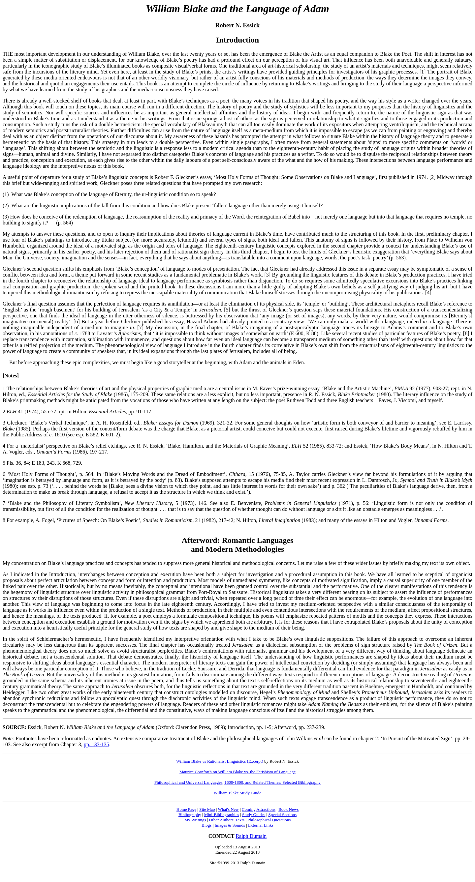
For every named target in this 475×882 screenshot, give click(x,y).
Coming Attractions (258, 809)
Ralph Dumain (251, 836)
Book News (288, 809)
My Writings (195, 819)
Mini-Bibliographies (221, 814)
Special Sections (282, 814)
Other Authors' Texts (226, 819)
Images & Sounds (229, 825)
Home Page (186, 809)
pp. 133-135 (96, 744)
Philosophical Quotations (269, 819)
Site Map (207, 809)
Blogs (206, 825)
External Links (260, 825)
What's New (228, 809)
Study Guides (253, 814)
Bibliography (189, 814)
